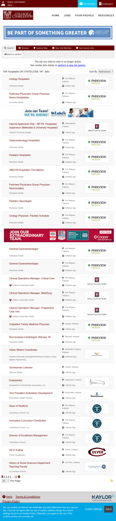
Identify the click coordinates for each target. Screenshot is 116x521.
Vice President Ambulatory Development (30, 393)
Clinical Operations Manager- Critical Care (32, 278)
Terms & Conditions (27, 496)
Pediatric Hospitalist (20, 155)
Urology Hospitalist (19, 79)
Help (7, 496)
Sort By (93, 71)
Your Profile (84, 15)
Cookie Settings (93, 509)
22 (15, 476)
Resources (106, 15)
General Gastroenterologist (23, 249)
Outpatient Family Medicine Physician (29, 324)
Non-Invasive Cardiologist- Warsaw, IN (29, 337)
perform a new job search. (72, 65)
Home (56, 15)
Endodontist (15, 380)
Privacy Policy (11, 501)
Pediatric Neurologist (20, 201)
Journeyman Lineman (20, 367)
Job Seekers (87, 4)
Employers (106, 4)
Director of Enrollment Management (28, 435)
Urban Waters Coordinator (23, 350)
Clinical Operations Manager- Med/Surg (30, 293)
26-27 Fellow (16, 450)
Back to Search (12, 54)
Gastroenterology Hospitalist (24, 140)
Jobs (67, 15)
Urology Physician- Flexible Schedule (29, 216)
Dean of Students (18, 406)
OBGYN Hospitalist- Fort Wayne (26, 170)
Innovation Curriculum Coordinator (27, 420)
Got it (108, 509)
